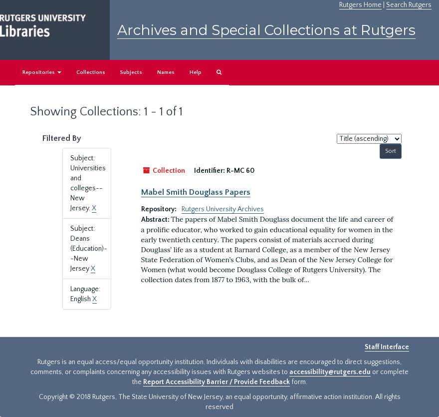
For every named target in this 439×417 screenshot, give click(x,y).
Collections (90, 72)
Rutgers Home (360, 5)
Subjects (131, 72)
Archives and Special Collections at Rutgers (266, 29)
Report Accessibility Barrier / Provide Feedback (216, 382)
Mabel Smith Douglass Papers (195, 192)
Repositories (41, 72)
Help (196, 72)
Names (166, 72)
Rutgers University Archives (223, 209)
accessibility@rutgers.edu (330, 372)
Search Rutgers (409, 5)
